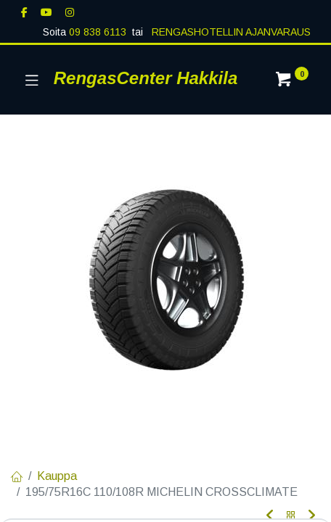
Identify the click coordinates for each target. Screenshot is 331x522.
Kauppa (57, 476)
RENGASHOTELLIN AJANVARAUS (230, 32)
